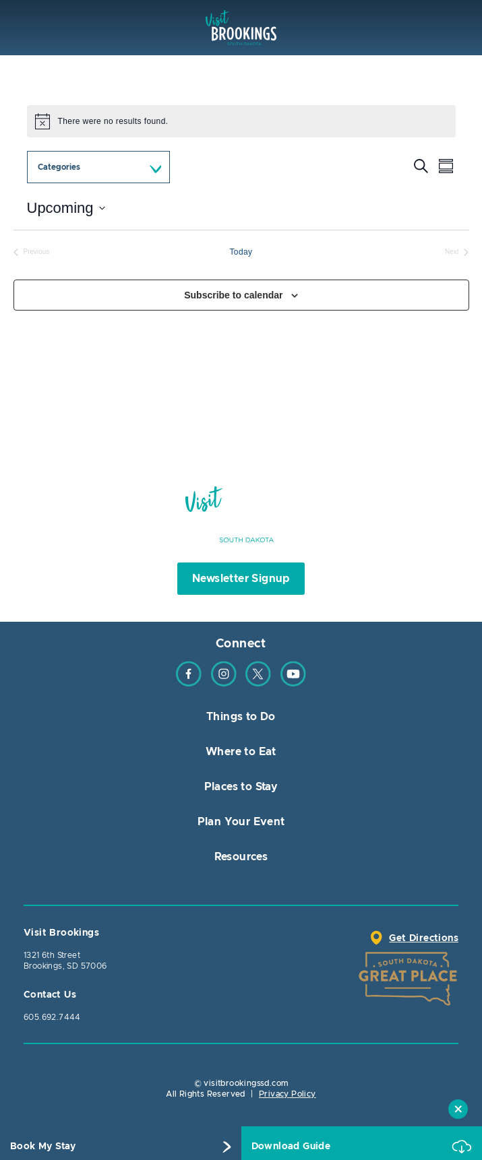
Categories (59, 167)
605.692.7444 (52, 1017)
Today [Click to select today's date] (240, 252)
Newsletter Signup (241, 578)
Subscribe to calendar (233, 295)
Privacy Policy (287, 1094)
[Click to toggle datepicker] (66, 208)
